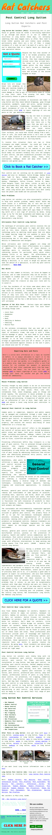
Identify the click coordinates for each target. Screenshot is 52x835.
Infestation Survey (9, 782)
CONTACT (38, 13)
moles (38, 201)
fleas (41, 735)
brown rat (31, 63)
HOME (22, 13)
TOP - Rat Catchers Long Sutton (14, 799)
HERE (20, 110)
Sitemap (3, 816)
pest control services (11, 464)
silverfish (39, 743)
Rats (41, 39)
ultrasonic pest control (12, 256)
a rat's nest (38, 134)
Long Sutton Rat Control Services (22, 698)
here (20, 644)
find (8, 611)
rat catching (22, 173)
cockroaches (14, 737)
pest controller (40, 402)
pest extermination (39, 683)
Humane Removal (19, 786)
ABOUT (32, 13)
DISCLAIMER (46, 13)
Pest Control (43, 779)
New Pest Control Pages (13, 816)
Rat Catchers (17, 784)
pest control (22, 531)
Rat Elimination (34, 790)
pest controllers (28, 189)
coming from (38, 132)
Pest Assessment (39, 782)
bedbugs (12, 745)
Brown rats (6, 84)
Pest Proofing (25, 782)
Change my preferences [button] (37, 829)
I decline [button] (39, 826)
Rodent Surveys (14, 779)
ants (28, 739)
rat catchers (17, 152)
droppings (30, 130)
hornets (16, 743)
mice (45, 733)
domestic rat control (40, 666)
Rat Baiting (29, 779)
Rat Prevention (32, 788)
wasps (18, 741)
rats (35, 118)
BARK (3, 402)
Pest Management (18, 790)
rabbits (47, 739)
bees (10, 739)
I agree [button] (32, 826)
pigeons (39, 737)
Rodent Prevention (36, 786)
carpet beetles (41, 741)
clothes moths (18, 735)
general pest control (19, 428)
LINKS (27, 13)
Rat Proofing (14, 792)
